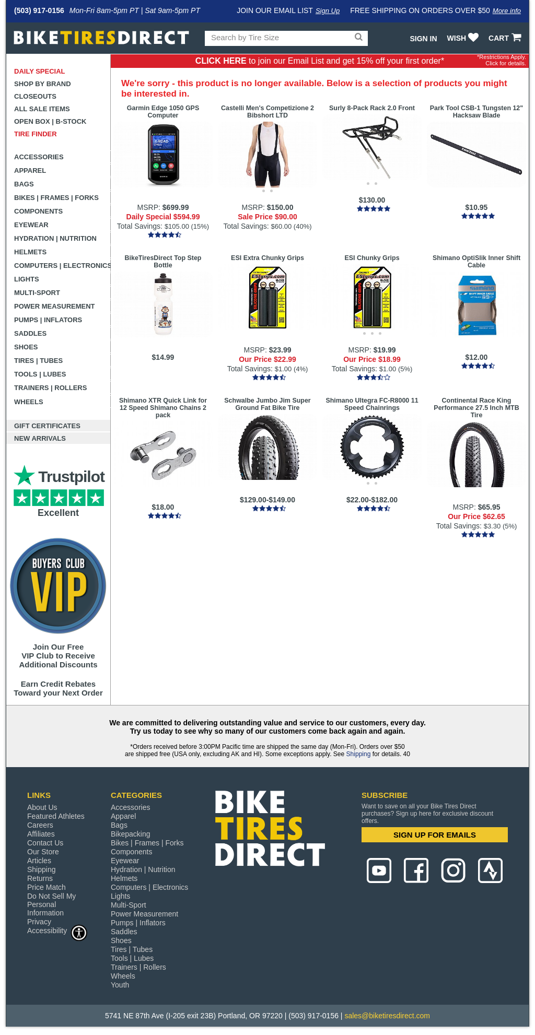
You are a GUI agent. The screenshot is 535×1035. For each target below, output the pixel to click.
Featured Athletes (56, 816)
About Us (42, 807)
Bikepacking (130, 834)
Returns (40, 878)
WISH (464, 38)
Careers (40, 825)
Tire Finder (35, 134)
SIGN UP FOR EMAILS (434, 834)
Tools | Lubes (40, 374)
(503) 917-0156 (39, 10)
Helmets (30, 252)
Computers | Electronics (62, 265)
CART (506, 38)
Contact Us (45, 843)
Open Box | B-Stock (50, 121)
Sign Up (328, 11)
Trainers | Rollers (50, 388)
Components (38, 211)
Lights (26, 279)
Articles (39, 860)
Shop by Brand (42, 84)
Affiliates (41, 834)
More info (507, 11)
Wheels (28, 402)
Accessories (39, 157)
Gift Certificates (47, 426)
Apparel (30, 170)
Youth (120, 985)
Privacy (39, 922)
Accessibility (57, 930)
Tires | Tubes (38, 360)
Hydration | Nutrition (55, 238)
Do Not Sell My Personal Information (51, 904)
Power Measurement (54, 306)
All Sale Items (42, 109)
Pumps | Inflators (48, 320)
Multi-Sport (37, 293)
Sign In (423, 38)
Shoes (26, 347)
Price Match (46, 887)
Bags (24, 184)
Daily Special (39, 71)
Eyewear (31, 225)
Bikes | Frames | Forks (56, 198)
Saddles (30, 333)
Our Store (43, 852)
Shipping (358, 754)
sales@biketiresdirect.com (387, 1016)
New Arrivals (40, 438)
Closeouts (35, 96)
